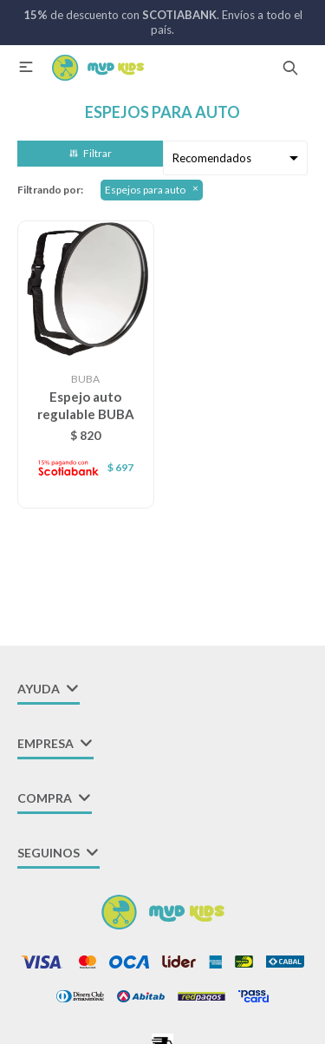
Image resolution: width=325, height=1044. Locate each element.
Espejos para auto (145, 189)
